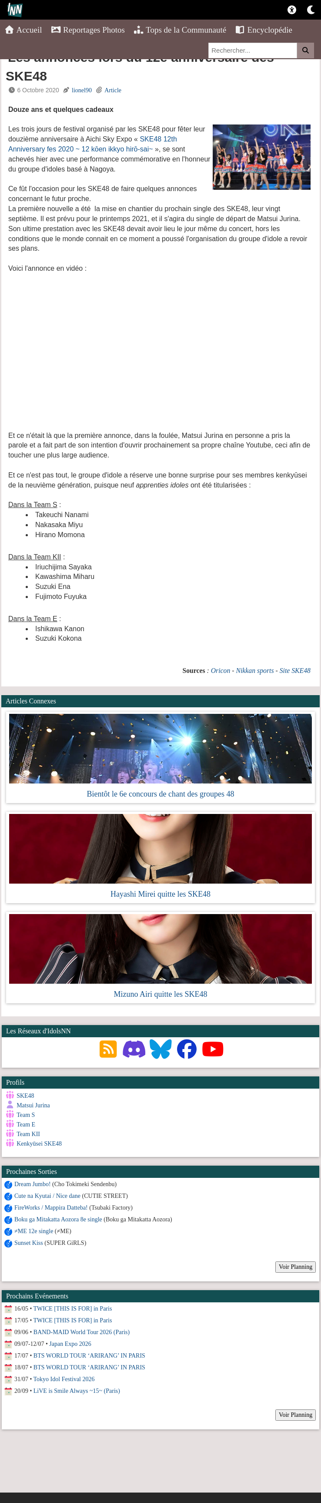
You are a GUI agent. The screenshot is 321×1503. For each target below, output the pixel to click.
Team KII (28, 1134)
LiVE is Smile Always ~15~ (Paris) (76, 1390)
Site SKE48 (295, 670)
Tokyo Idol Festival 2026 (64, 1378)
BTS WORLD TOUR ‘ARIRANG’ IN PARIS (89, 1355)
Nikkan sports (255, 670)
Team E (26, 1124)
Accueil (23, 29)
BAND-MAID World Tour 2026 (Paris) (81, 1331)
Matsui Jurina (33, 1105)
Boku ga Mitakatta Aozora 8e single (58, 1219)
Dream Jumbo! (32, 1183)
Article (112, 90)
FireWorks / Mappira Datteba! (51, 1207)
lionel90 (82, 90)
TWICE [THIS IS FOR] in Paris (72, 1308)
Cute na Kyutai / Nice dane (47, 1195)
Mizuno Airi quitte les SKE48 (160, 994)
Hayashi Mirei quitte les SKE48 (160, 894)
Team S (26, 1115)
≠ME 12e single (33, 1230)
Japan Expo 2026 (70, 1343)
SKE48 (25, 1096)
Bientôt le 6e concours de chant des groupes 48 (160, 794)
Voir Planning (295, 1266)
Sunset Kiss (28, 1242)
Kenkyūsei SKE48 (39, 1143)
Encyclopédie (263, 29)
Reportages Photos (88, 29)
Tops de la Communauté (180, 29)
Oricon (221, 670)
